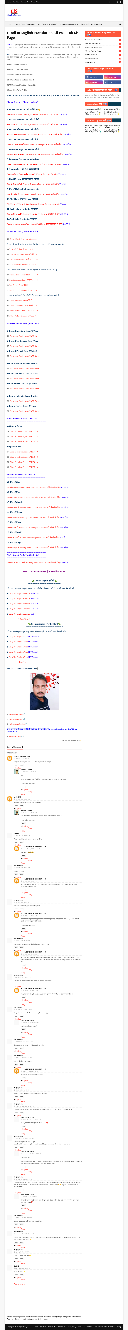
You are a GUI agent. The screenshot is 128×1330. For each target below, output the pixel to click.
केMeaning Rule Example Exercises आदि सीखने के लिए (37, 537)
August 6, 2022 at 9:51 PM (23, 977)
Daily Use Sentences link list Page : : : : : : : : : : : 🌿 (112, 126)
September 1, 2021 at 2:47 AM (31, 849)
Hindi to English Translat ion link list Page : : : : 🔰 (112, 131)
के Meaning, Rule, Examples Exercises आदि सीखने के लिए (37, 527)
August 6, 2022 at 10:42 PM (30, 990)
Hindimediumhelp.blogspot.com (33, 847)
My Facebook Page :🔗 (17, 714)
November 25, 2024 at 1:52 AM (24, 1234)
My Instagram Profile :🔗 (18, 724)
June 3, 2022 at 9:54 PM (29, 881)
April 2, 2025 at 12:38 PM (22, 1252)
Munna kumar (26, 769)
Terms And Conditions (85, 1327)
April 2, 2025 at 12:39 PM (22, 1268)
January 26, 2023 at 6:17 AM (30, 1023)
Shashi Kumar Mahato (23, 756)
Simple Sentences (103, 58)
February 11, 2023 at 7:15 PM (24, 1041)
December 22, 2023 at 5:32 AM (24, 1138)
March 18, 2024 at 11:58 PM (23, 1217)
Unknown (17, 797)
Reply (16, 765)
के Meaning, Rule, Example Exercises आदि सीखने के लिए (37, 547)
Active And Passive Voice (24, 336)
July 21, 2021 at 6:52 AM (22, 835)
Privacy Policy (35, 2)
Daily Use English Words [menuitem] (69, 24)
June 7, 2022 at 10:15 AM (22, 902)
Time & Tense (103, 62)
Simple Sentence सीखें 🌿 (112, 109)
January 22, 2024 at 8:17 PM (23, 1179)
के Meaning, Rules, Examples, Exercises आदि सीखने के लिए (37, 487)
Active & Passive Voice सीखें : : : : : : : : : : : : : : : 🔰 (93, 113)
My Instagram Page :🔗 (17, 719)
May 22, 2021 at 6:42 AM (29, 771)
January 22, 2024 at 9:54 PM (30, 1196)
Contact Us (25, 2)
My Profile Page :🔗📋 (17, 736)
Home (9, 2)
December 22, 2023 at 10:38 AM (32, 1154)
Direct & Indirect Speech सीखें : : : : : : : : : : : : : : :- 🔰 (112, 113)
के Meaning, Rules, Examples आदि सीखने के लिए (37, 563)
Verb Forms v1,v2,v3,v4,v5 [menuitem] (47, 24)
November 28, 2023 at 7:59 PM (31, 1119)
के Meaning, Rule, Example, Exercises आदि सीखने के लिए (37, 507)
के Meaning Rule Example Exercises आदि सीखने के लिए (37, 517)
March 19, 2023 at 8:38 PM (30, 1071)
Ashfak (17, 833)
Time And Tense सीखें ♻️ (93, 109)
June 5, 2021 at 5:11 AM (29, 812)
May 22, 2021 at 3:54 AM (22, 758)
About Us (16, 2)
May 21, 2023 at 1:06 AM (22, 1090)
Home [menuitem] (9, 24)
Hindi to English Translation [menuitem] (25, 24)
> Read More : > (24, 619)
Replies (18, 768)
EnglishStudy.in (27, 1021)
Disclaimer (61, 1327)
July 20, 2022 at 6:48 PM (22, 941)
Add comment (19, 1284)
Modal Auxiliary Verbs (103, 51)
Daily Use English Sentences (24, 593)
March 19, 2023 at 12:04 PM (23, 1058)
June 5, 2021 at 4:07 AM (22, 799)
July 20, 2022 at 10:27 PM (29, 954)
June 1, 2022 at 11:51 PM (22, 868)
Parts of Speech (103, 55)
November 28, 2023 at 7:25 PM (24, 1106)
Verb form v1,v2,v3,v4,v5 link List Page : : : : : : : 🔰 (93, 131)
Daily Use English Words (24, 637)
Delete (21, 765)
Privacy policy (71, 1327)
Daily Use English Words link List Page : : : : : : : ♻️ (93, 126)
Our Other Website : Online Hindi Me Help (108, 1327)
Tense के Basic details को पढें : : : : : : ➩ (24, 239)
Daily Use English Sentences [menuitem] (91, 24)
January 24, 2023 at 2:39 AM (23, 1009)
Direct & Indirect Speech (24, 431)
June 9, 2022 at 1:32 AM (29, 915)
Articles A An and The (103, 43)
